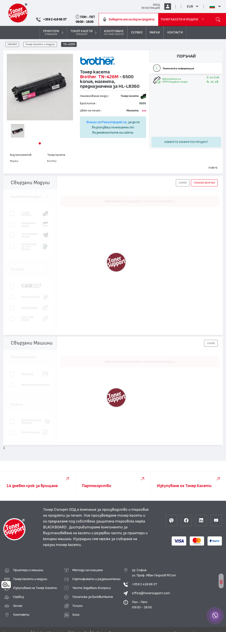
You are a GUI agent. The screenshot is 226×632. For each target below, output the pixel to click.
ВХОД (156, 4)
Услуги (77, 605)
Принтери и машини (28, 570)
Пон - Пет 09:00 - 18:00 (142, 604)
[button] (40, 143)
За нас (18, 605)
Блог (76, 614)
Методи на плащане (87, 570)
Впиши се (93, 122)
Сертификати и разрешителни (96, 579)
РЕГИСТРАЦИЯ (150, 8)
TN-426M (69, 44)
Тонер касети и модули (40, 44)
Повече (213, 167)
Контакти (21, 614)
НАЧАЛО (12, 44)
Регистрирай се (114, 122)
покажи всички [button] (204, 182)
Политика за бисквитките (92, 597)
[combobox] (128, 19)
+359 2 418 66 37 (144, 584)
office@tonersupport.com (151, 593)
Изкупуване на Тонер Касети (35, 588)
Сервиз (18, 597)
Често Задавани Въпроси (91, 588)
